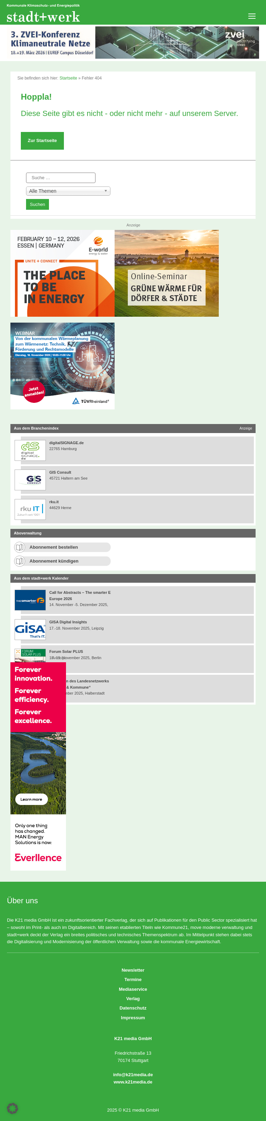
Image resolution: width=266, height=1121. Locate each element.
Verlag (133, 998)
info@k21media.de (133, 1074)
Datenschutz (132, 1008)
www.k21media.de (133, 1082)
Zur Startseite (42, 140)
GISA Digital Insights (68, 622)
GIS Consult (60, 472)
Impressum (133, 1017)
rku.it (54, 502)
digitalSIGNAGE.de (66, 443)
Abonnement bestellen (54, 547)
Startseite (68, 78)
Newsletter (133, 970)
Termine (133, 979)
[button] (12, 1108)
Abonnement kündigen (54, 561)
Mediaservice (133, 989)
